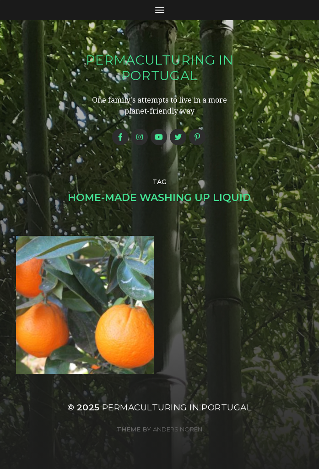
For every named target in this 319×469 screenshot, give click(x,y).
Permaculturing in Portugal (159, 67)
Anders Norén (177, 429)
